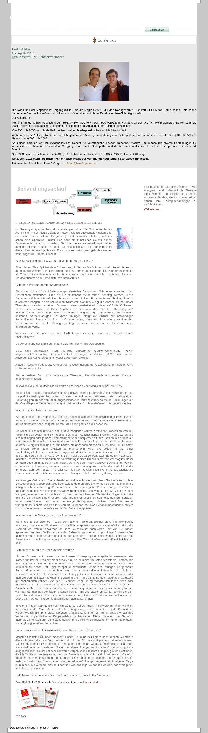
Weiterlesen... (152, 209)
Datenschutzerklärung (22, 727)
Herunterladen (92, 682)
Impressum (43, 727)
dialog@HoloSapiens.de (81, 163)
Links (55, 727)
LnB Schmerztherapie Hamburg (39, 17)
